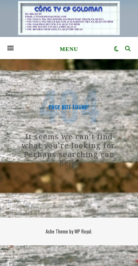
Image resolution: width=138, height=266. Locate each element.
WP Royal (82, 231)
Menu (69, 49)
